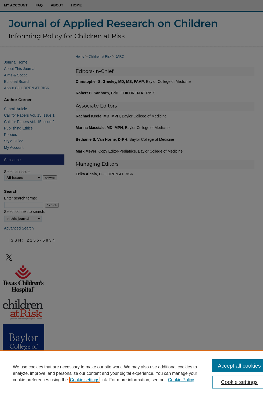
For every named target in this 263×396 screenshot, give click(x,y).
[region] (131, 373)
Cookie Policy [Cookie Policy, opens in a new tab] (181, 380)
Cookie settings (84, 380)
